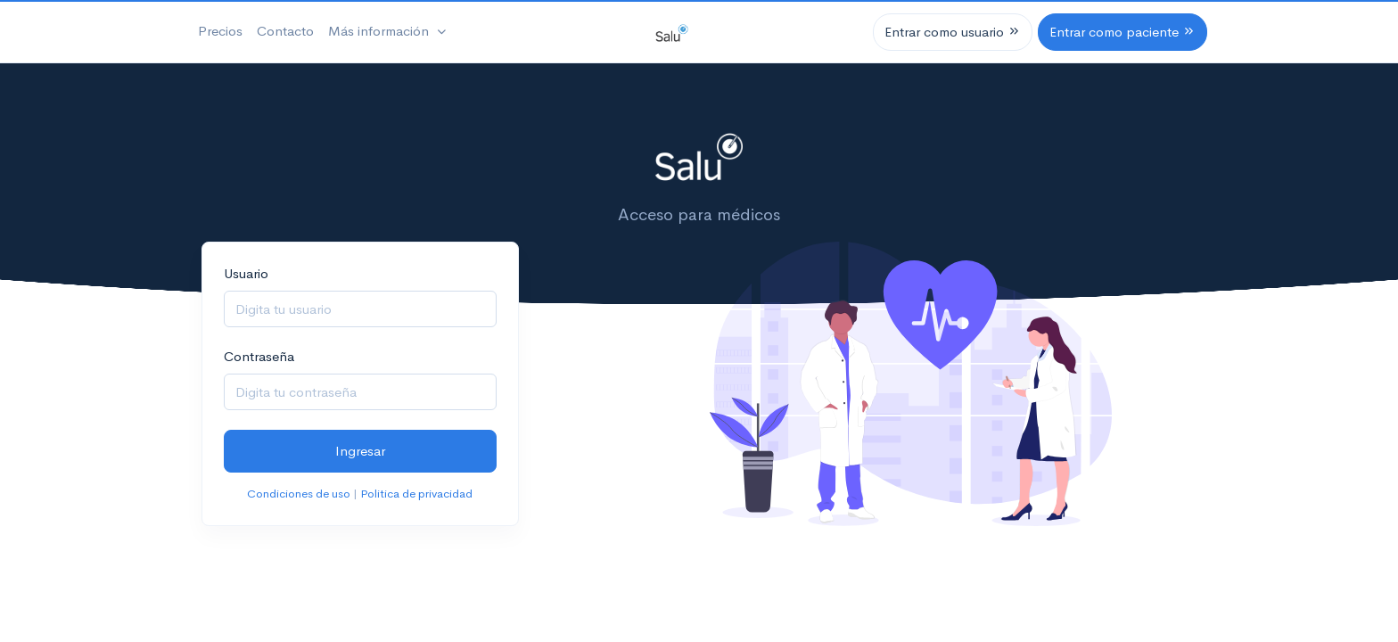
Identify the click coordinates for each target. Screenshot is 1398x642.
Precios (220, 30)
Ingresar (360, 450)
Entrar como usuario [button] (952, 31)
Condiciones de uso (298, 493)
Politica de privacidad (416, 493)
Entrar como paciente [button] (1122, 31)
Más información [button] (380, 30)
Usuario (246, 273)
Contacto (285, 30)
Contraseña (259, 356)
